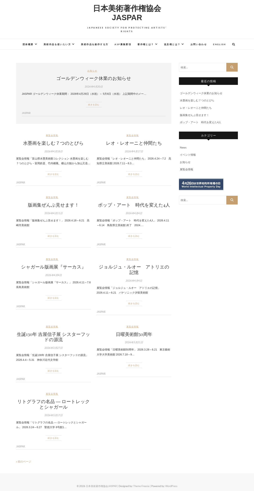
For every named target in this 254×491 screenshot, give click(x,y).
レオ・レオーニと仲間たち (134, 143)
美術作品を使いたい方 (57, 44)
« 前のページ (23, 461)
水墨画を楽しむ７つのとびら (53, 143)
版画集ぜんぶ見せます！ (53, 205)
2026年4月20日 (94, 86)
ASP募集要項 (122, 44)
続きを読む (94, 104)
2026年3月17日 (54, 415)
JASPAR (26, 112)
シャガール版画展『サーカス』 (53, 267)
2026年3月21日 (134, 342)
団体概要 (28, 44)
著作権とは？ (145, 44)
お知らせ (92, 70)
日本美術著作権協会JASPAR (127, 13)
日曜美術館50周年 (134, 334)
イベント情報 (188, 154)
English (219, 44)
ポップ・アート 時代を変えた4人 (134, 205)
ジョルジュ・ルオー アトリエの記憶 (134, 269)
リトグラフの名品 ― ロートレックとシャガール (53, 404)
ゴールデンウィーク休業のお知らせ (93, 78)
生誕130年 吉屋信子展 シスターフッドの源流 (53, 337)
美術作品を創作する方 (94, 44)
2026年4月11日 (54, 213)
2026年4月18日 (54, 151)
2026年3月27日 (54, 347)
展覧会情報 (52, 135)
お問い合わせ (198, 44)
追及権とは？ (172, 44)
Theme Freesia (141, 486)
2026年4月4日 (134, 213)
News (183, 147)
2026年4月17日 (134, 151)
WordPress (171, 486)
